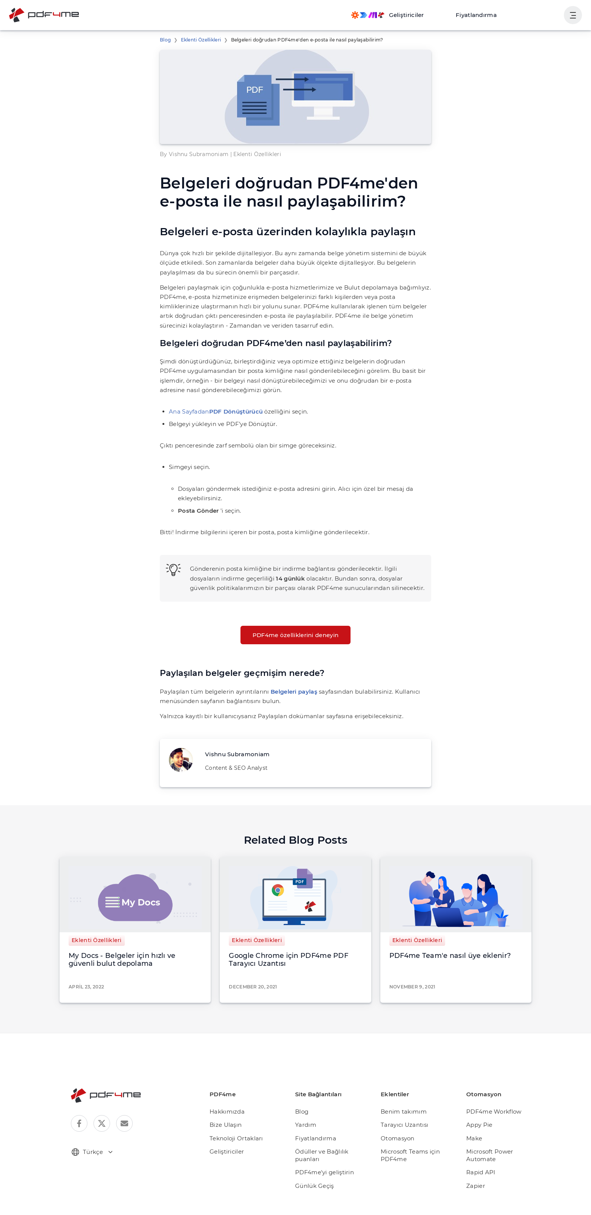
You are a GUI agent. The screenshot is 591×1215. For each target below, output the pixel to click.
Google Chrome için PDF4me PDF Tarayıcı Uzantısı (288, 959)
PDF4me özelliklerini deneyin (295, 635)
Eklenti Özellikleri (201, 40)
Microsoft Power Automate (489, 1155)
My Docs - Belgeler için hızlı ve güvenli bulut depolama (122, 959)
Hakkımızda (227, 1111)
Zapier (475, 1185)
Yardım (305, 1124)
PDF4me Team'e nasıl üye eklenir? (450, 955)
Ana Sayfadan (189, 411)
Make (474, 1138)
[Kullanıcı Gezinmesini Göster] (573, 15)
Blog (165, 40)
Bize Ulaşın (226, 1124)
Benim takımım (404, 1111)
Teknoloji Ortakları (236, 1138)
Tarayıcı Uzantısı (404, 1124)
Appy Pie (479, 1124)
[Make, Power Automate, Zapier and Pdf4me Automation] (387, 15)
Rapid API (481, 1172)
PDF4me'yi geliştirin (324, 1172)
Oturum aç (538, 14)
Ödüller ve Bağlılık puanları (322, 1155)
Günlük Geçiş (314, 1185)
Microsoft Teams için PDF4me (410, 1155)
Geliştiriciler (227, 1151)
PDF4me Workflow (494, 1111)
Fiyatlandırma (476, 14)
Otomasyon (398, 1138)
